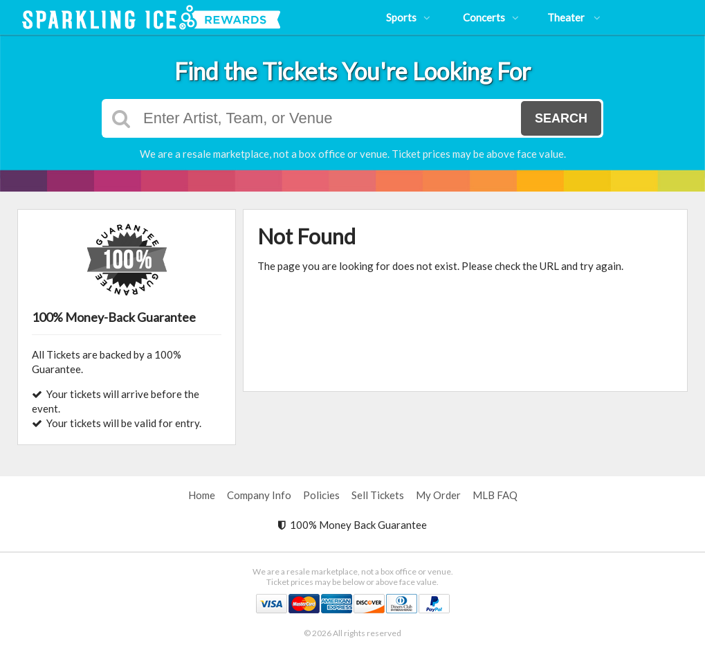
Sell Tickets (377, 495)
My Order (438, 495)
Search (561, 118)
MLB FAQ (495, 495)
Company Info (259, 495)
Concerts (491, 17)
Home (201, 495)
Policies (321, 495)
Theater (574, 17)
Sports (408, 17)
